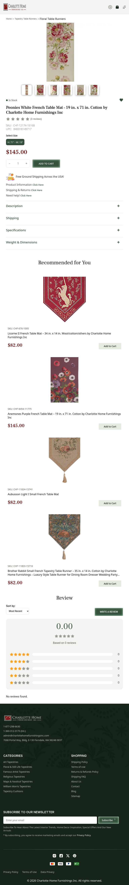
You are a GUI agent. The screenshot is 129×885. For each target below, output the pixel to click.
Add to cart (46, 163)
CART (117, 7)
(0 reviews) (36, 118)
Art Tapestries (10, 762)
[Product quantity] (18, 163)
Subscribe (108, 820)
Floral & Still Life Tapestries (17, 766)
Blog (73, 791)
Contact (75, 786)
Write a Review (109, 611)
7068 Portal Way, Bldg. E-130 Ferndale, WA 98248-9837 (32, 740)
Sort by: (10, 606)
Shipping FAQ (78, 776)
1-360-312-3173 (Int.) (14, 731)
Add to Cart (110, 346)
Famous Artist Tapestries (16, 771)
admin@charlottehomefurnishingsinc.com (26, 735)
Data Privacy (47, 872)
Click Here (38, 184)
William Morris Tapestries (17, 786)
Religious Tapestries (14, 776)
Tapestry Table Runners (26, 19)
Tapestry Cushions (13, 791)
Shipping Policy (79, 762)
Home (9, 19)
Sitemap (75, 796)
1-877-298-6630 (11, 726)
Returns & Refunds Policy (84, 771)
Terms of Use (78, 766)
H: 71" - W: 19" (15, 142)
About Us (76, 781)
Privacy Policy (84, 835)
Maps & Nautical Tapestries (18, 781)
